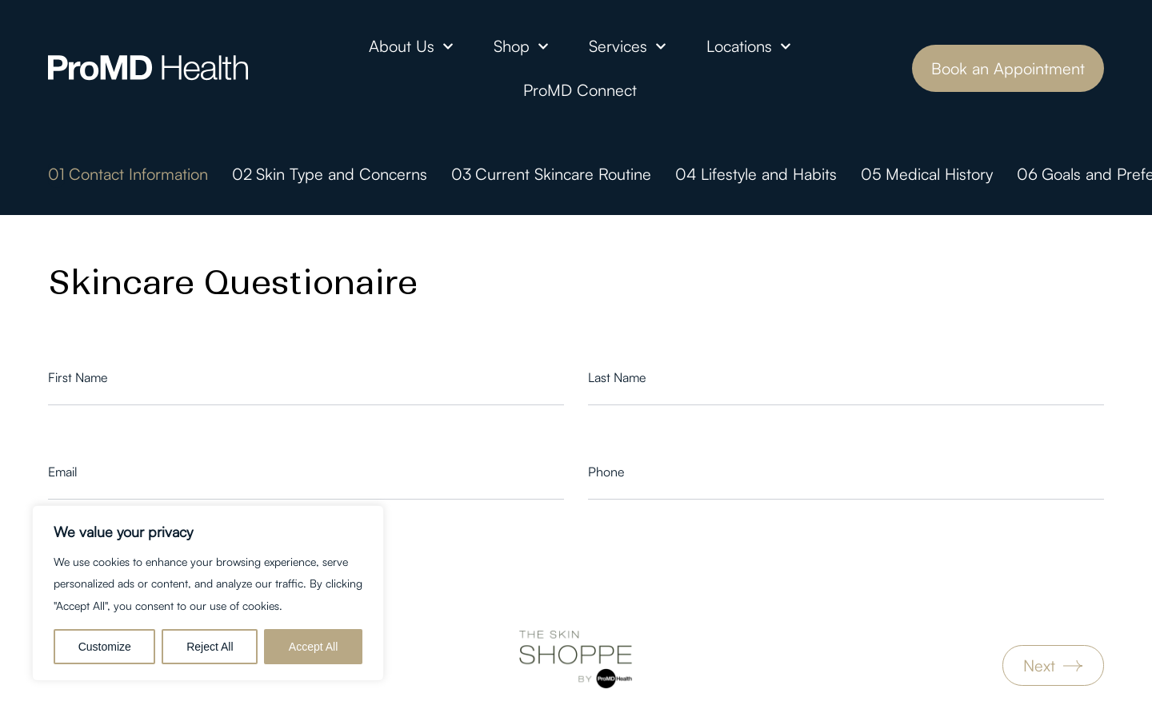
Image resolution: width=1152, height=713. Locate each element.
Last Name (617, 377)
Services (627, 46)
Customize (104, 646)
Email (63, 472)
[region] (208, 593)
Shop (521, 46)
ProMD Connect (580, 90)
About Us (411, 46)
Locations (748, 46)
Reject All (209, 646)
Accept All (313, 646)
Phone (606, 472)
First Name (77, 377)
